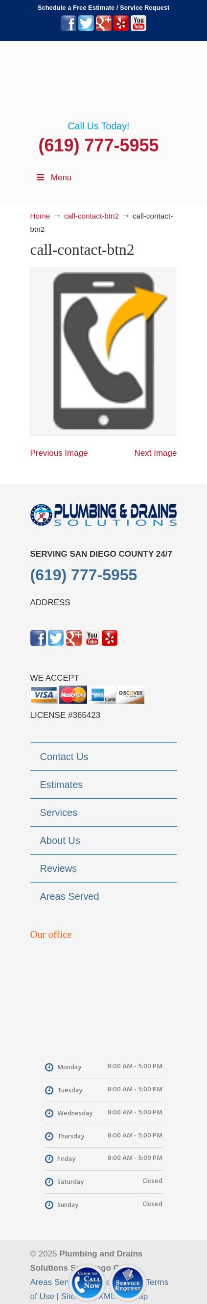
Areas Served (55, 1282)
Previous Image (59, 453)
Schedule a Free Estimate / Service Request (104, 7)
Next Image (156, 453)
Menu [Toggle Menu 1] (53, 177)
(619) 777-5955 (98, 145)
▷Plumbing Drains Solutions (103, 81)
